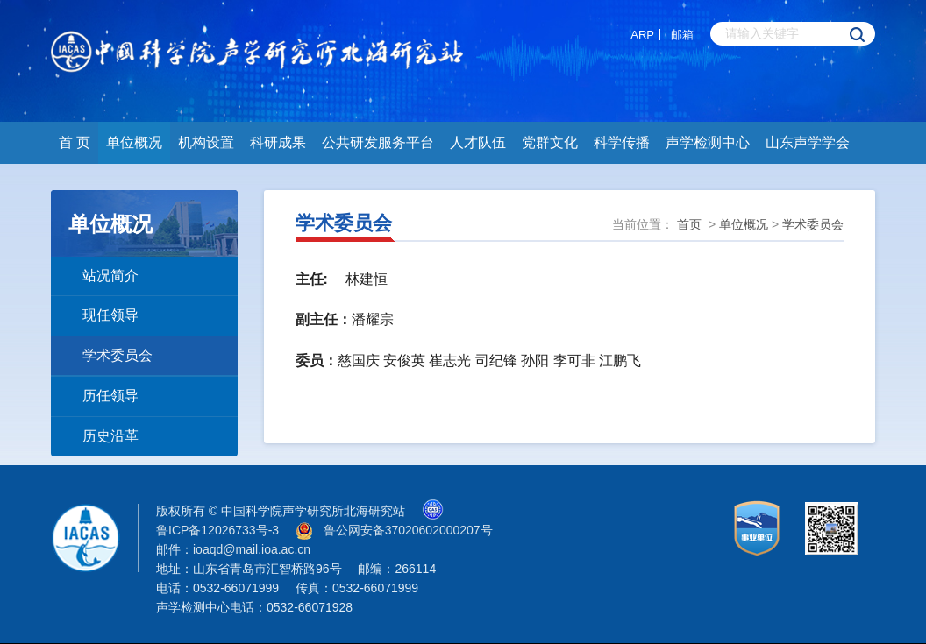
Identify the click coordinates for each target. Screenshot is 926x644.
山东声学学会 (808, 142)
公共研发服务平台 (378, 142)
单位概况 (134, 142)
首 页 (74, 142)
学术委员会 (117, 355)
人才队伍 (478, 142)
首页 (689, 224)
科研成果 (278, 142)
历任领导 (110, 395)
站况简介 (110, 275)
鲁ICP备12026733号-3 (217, 530)
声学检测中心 (708, 142)
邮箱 (682, 34)
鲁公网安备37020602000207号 (408, 530)
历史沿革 (110, 435)
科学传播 (622, 142)
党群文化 (550, 142)
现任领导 (110, 315)
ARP (642, 34)
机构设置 (206, 142)
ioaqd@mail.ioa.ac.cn (251, 549)
